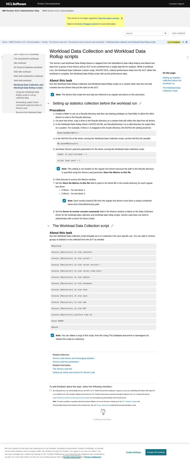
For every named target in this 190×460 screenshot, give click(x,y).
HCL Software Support (129, 401)
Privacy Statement (102, 405)
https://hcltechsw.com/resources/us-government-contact (71, 398)
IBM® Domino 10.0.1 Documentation (58, 11)
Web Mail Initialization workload (28, 76)
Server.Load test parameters (66, 362)
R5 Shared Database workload (28, 67)
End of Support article (87, 24)
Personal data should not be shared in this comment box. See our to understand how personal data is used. (94, 405)
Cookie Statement (72, 457)
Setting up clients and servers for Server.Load (74, 372)
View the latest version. (108, 18)
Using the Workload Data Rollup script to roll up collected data (27, 95)
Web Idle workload (22, 72)
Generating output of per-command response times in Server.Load (29, 105)
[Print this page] (187, 42)
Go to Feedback (173, 42)
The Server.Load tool (58, 42)
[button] (12, 54)
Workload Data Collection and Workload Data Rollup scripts (131, 42)
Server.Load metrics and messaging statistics (73, 358)
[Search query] (146, 33)
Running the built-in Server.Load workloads (86, 42)
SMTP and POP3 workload (26, 54)
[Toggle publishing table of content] (2, 56)
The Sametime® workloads (26, 59)
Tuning (44, 42)
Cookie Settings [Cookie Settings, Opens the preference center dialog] (133, 452)
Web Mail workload (22, 80)
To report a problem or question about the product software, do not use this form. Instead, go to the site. (96, 401)
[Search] (165, 33)
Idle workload (20, 63)
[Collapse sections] (183, 42)
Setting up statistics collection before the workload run (172, 80)
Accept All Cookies (156, 452)
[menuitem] (58, 10)
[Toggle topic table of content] (187, 56)
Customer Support (176, 4)
